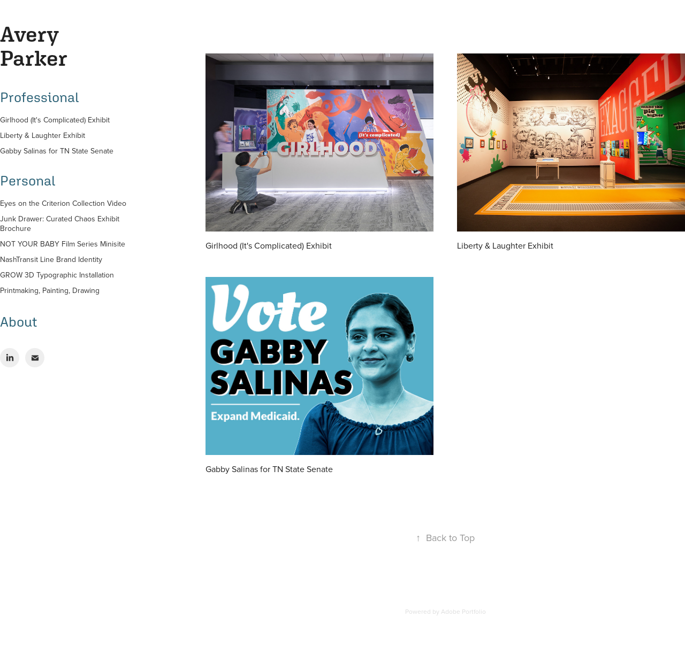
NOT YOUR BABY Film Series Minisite (62, 243)
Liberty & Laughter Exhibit (42, 135)
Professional (39, 97)
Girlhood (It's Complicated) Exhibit (55, 119)
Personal (27, 181)
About (18, 322)
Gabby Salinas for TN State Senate (56, 150)
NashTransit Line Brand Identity (51, 259)
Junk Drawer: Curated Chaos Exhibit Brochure (59, 223)
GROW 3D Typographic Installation (57, 274)
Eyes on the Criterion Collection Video (63, 203)
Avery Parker (33, 46)
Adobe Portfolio (463, 611)
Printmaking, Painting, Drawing (50, 290)
